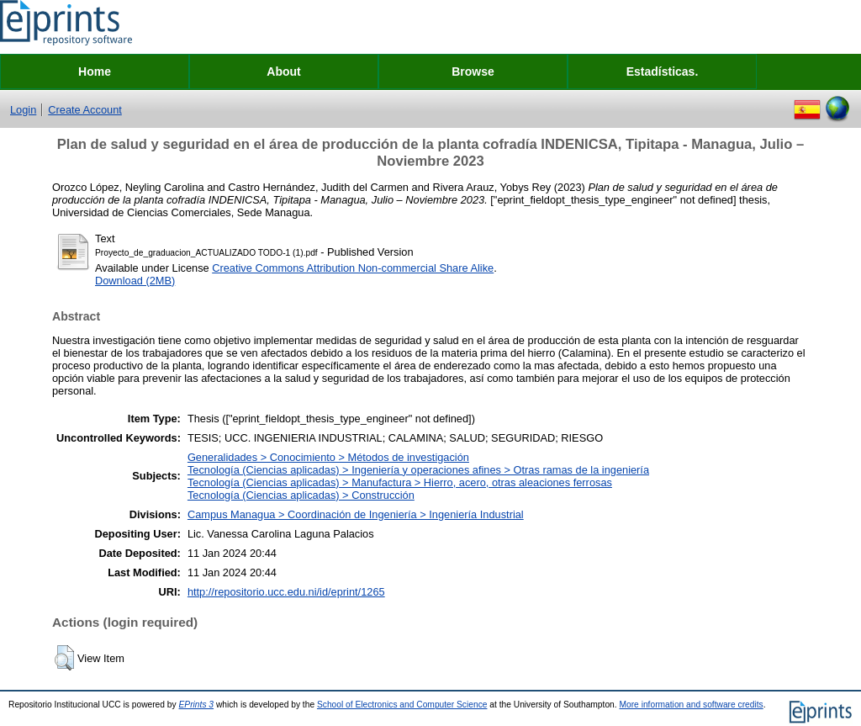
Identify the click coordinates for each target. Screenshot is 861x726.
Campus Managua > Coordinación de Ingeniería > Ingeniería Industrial (356, 514)
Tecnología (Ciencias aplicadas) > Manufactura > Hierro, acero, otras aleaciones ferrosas (400, 482)
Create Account (85, 109)
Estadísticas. (662, 71)
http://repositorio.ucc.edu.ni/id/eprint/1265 (286, 592)
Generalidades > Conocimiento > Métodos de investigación (328, 457)
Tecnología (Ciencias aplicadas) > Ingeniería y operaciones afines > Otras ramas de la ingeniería (418, 470)
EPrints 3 (196, 704)
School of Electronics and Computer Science (402, 704)
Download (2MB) (135, 280)
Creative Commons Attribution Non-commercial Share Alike (353, 268)
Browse (473, 71)
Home (94, 71)
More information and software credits (691, 704)
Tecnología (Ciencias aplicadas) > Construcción (301, 495)
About (283, 71)
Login (23, 109)
